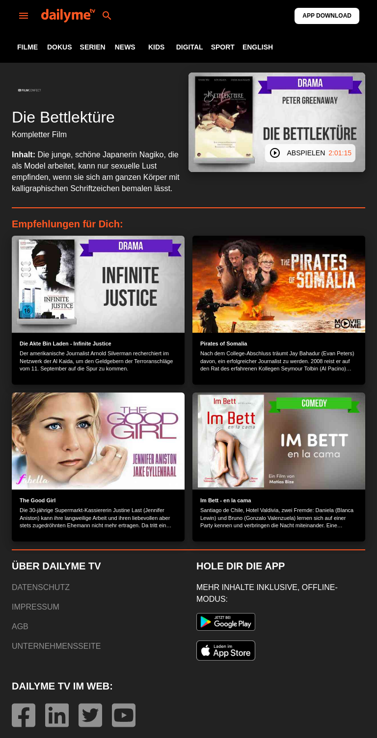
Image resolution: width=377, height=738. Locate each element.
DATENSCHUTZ (41, 587)
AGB (20, 626)
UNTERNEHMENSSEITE (56, 646)
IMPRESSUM (35, 607)
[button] (29, 90)
